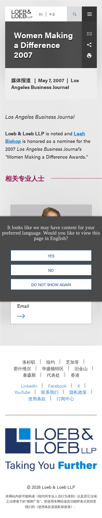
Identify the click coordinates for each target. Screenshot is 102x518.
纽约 (50, 362)
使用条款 (37, 398)
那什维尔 (22, 368)
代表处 (53, 375)
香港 (75, 375)
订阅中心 (65, 398)
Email (23, 305)
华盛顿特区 (53, 368)
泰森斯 (29, 375)
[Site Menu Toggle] (89, 14)
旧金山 (81, 368)
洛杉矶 (28, 362)
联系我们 (49, 392)
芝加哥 (72, 362)
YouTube (22, 392)
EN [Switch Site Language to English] (41, 14)
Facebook (57, 386)
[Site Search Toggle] (74, 14)
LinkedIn (29, 386)
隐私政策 (78, 392)
